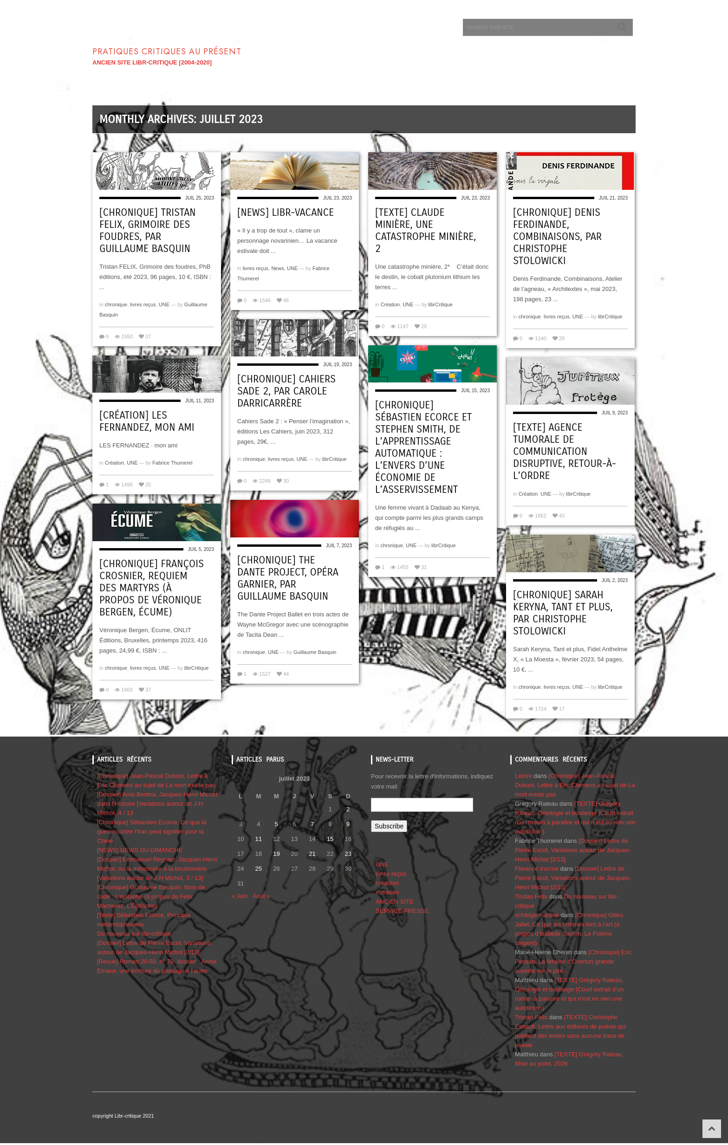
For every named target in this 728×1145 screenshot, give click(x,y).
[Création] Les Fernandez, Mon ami (146, 421)
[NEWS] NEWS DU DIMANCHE (139, 850)
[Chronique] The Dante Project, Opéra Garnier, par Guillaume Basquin (287, 578)
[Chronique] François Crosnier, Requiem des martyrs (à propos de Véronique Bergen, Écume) (151, 588)
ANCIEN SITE (395, 901)
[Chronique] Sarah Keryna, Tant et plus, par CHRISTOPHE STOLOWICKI (563, 613)
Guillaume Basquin (314, 652)
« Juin (240, 896)
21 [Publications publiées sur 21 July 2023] (312, 853)
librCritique (440, 304)
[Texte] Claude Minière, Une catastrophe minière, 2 (425, 231)
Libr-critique (185, 32)
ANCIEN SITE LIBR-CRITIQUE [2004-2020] (152, 62)
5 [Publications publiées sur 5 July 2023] (276, 824)
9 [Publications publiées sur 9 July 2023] (348, 824)
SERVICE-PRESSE (402, 910)
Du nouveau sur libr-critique (134, 933)
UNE (164, 304)
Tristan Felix (531, 896)
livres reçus (143, 304)
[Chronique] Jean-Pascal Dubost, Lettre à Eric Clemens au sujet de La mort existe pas (575, 785)
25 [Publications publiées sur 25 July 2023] (258, 868)
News (277, 268)
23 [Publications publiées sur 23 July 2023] (347, 853)
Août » (261, 896)
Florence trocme (537, 868)
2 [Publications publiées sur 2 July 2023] (348, 809)
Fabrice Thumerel (172, 463)
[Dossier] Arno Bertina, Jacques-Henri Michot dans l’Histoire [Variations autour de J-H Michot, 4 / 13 (157, 803)
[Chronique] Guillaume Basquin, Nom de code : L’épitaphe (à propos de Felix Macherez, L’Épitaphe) (151, 896)
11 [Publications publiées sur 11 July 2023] (258, 838)
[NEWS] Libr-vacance (285, 213)
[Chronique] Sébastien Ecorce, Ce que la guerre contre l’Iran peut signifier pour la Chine (152, 831)
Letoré (523, 775)
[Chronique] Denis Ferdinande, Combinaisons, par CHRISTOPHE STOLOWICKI (557, 237)
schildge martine (537, 915)
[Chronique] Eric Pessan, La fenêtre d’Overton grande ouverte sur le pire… (573, 961)
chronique (116, 304)
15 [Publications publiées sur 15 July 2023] (330, 838)
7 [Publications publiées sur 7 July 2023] (312, 824)
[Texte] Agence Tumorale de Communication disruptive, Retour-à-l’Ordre (564, 451)
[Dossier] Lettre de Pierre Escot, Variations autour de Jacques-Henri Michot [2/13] (573, 850)
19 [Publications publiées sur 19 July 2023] (276, 853)
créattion (387, 883)
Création (390, 304)
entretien (387, 892)
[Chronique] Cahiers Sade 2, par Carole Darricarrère (286, 391)
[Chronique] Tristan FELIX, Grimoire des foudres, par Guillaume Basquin (147, 231)
